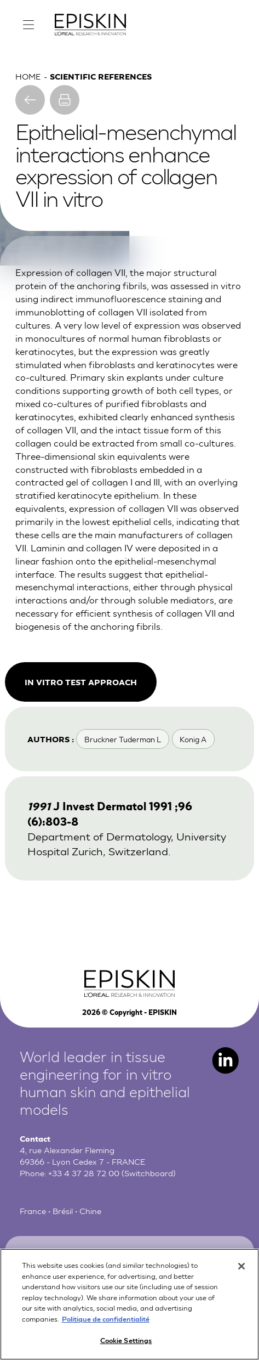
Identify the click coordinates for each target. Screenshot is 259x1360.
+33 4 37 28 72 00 (83, 1172)
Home (28, 75)
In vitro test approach (81, 681)
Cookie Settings (126, 1345)
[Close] (241, 1271)
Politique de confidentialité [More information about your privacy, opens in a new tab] (105, 1323)
